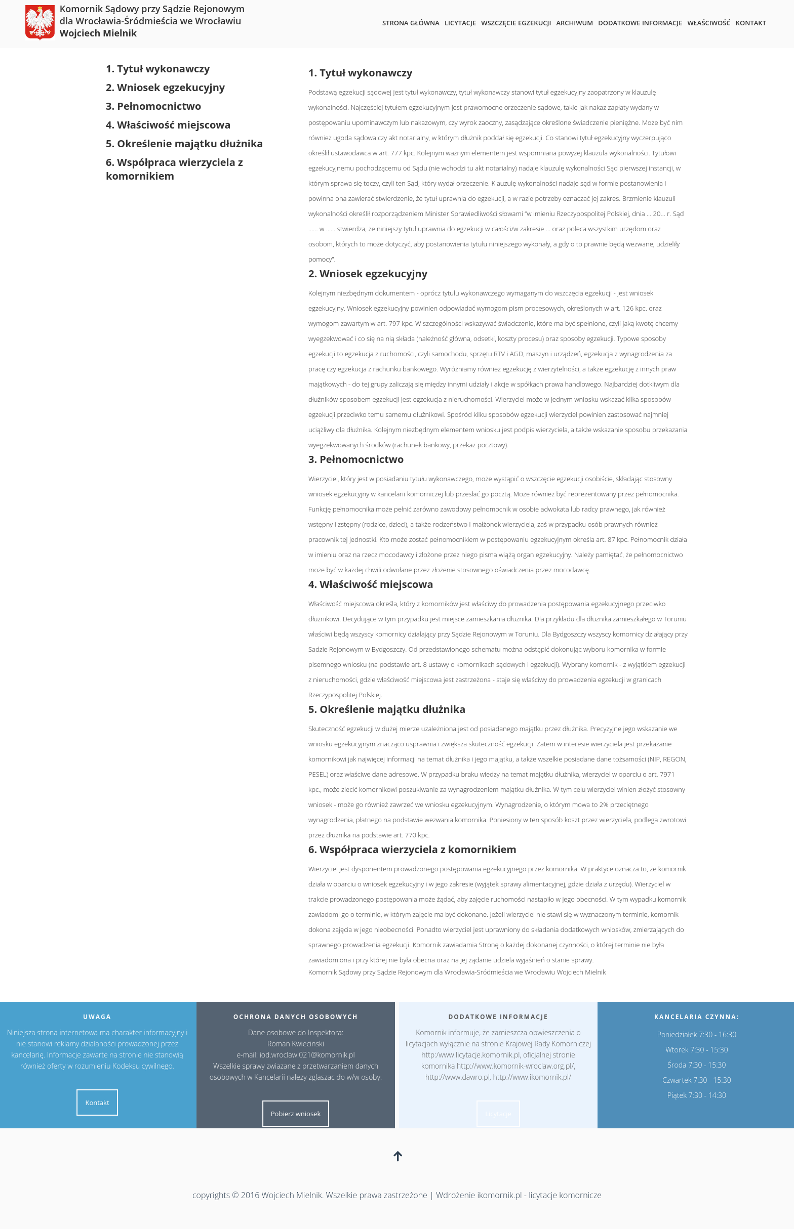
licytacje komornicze (565, 1195)
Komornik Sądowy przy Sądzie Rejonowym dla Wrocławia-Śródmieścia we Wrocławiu (152, 21)
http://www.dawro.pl (463, 1077)
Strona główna (411, 22)
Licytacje (460, 22)
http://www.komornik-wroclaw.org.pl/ (521, 1066)
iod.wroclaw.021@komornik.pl (300, 1055)
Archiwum (574, 22)
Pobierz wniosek (289, 1113)
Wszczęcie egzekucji (516, 22)
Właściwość (708, 22)
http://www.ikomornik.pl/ (538, 1077)
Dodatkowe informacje (640, 22)
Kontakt (751, 22)
